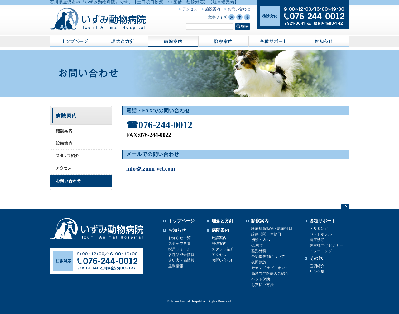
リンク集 (317, 271)
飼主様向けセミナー (326, 245)
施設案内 (212, 9)
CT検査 (257, 245)
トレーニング (321, 251)
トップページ (181, 221)
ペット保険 (260, 279)
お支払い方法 (262, 285)
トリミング (319, 228)
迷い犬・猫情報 (181, 260)
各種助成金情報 (181, 255)
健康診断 (317, 240)
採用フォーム (179, 249)
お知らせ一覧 (179, 238)
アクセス (189, 9)
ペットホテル (321, 234)
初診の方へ (260, 240)
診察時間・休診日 (266, 234)
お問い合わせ (239, 9)
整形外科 (258, 251)
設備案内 (219, 243)
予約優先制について (268, 256)
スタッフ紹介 (223, 249)
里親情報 (175, 266)
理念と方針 (222, 221)
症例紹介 (317, 266)
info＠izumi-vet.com (150, 169)
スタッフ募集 (179, 243)
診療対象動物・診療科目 (271, 228)
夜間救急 (258, 262)
